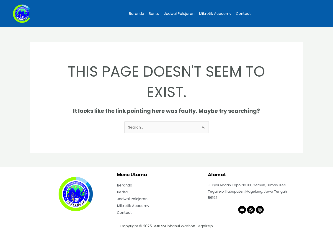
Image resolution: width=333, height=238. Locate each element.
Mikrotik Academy (215, 13)
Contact (243, 13)
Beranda (136, 13)
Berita (154, 13)
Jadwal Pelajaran (179, 13)
